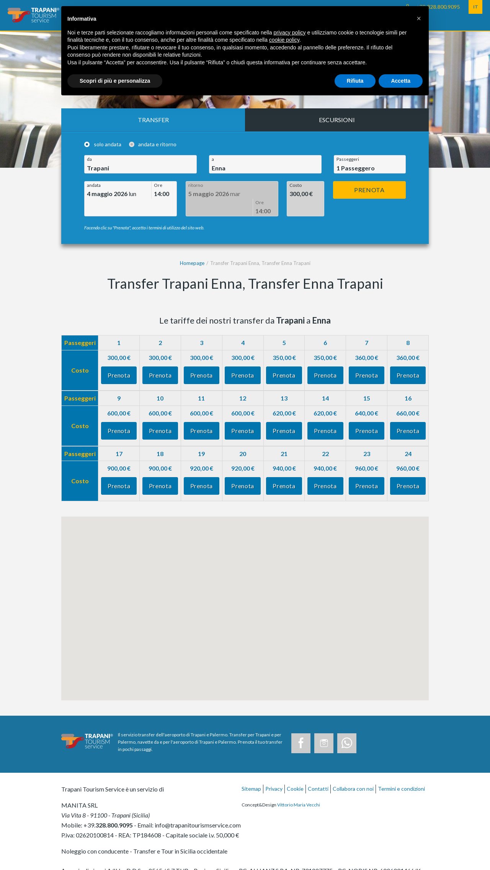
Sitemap (251, 771)
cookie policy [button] (284, 40)
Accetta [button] (400, 81)
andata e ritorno (157, 144)
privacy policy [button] (290, 32)
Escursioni (337, 119)
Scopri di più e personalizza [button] (115, 81)
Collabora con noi (353, 771)
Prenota (369, 189)
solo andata (107, 144)
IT (475, 7)
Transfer (153, 119)
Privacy (274, 771)
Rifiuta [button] (355, 81)
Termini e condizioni (401, 771)
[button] (419, 18)
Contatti (318, 771)
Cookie (295, 771)
